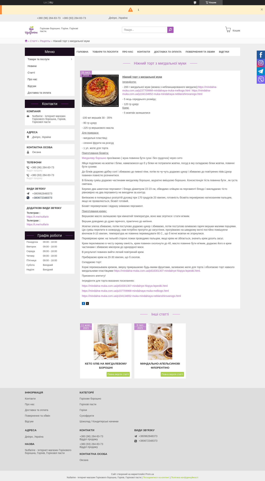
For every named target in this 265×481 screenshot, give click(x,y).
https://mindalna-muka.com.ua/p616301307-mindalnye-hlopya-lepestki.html (157, 270)
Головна (82, 51)
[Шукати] (170, 30)
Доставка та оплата (167, 51)
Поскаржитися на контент (156, 477)
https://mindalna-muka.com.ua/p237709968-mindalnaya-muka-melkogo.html (125, 290)
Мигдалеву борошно (94, 158)
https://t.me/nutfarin (38, 216)
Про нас (127, 51)
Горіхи (83, 410)
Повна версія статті (118, 374)
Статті (33, 41)
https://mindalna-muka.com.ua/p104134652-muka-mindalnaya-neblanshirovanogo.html (131, 295)
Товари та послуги (105, 51)
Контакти (143, 51)
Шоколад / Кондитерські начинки (99, 421)
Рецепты (45, 41)
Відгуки (224, 51)
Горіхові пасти (88, 404)
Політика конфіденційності (184, 477)
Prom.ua (150, 474)
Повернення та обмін (200, 51)
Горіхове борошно (90, 398)
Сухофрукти (87, 415)
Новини (32, 66)
